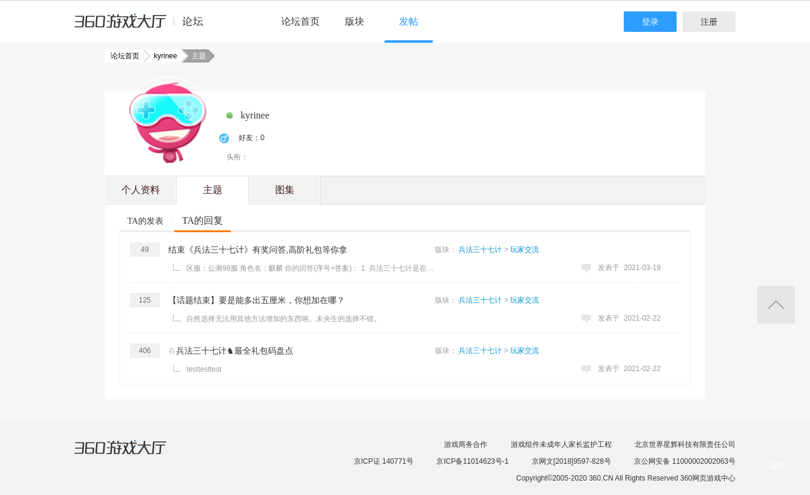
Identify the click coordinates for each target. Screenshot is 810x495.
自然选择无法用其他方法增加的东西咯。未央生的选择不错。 (283, 319)
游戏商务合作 (465, 444)
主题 (212, 190)
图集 (284, 190)
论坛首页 (300, 21)
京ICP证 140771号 (383, 461)
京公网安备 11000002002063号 (684, 461)
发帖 (408, 21)
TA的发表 (145, 221)
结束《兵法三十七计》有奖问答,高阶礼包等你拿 (257, 249)
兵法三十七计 (480, 249)
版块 (354, 21)
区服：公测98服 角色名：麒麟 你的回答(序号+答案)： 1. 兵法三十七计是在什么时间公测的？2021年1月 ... (311, 268)
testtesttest (203, 369)
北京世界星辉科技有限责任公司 (685, 444)
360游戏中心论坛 (144, 26)
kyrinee (162, 56)
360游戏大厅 (133, 455)
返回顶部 (776, 305)
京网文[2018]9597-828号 (571, 461)
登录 (650, 21)
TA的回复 (202, 220)
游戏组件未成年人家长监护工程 (561, 444)
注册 (709, 21)
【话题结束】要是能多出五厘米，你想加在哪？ (256, 300)
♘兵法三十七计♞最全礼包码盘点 (230, 350)
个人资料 (140, 190)
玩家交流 (524, 249)
